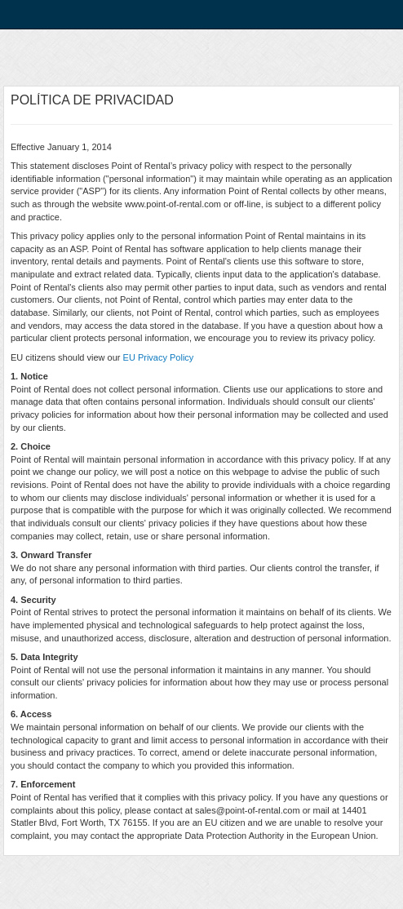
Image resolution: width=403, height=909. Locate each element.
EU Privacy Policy (158, 357)
